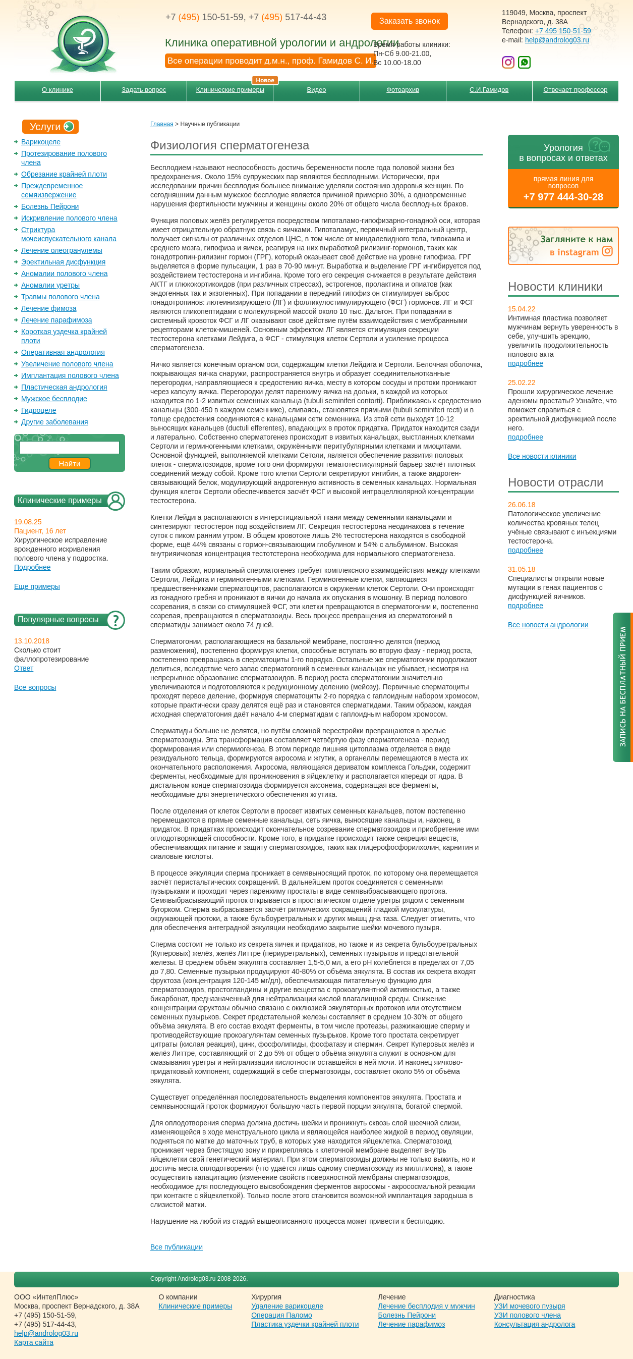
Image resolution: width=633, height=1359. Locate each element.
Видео (316, 89)
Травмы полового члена (60, 297)
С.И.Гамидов (489, 89)
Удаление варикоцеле (287, 1306)
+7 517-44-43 (288, 17)
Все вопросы (35, 687)
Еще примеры (37, 586)
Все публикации (176, 1247)
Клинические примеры (234, 87)
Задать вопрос (144, 89)
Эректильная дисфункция (63, 262)
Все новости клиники (542, 456)
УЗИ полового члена (527, 1315)
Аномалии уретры (50, 285)
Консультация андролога (535, 1324)
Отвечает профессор (575, 89)
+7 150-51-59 (204, 17)
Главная (162, 124)
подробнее (525, 363)
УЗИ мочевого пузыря (529, 1306)
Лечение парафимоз (411, 1324)
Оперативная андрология (63, 352)
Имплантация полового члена (70, 375)
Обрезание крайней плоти (64, 174)
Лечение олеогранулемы (61, 250)
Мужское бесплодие (54, 399)
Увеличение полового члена (67, 364)
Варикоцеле (41, 142)
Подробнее (32, 567)
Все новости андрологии (548, 625)
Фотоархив (402, 89)
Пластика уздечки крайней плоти (305, 1324)
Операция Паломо (281, 1315)
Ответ (23, 668)
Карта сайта (33, 1342)
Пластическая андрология (64, 387)
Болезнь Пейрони (50, 206)
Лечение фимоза (49, 308)
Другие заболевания (54, 422)
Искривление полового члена (69, 218)
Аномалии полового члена (64, 273)
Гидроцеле (38, 410)
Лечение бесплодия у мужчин (426, 1306)
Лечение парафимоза (56, 320)
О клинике (57, 89)
